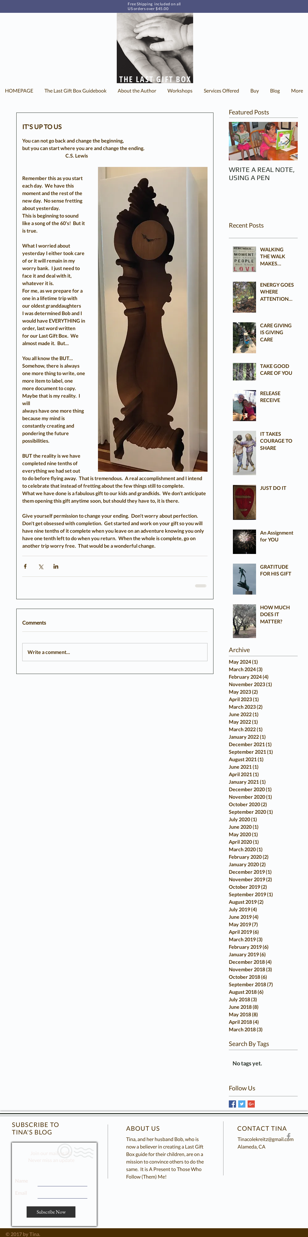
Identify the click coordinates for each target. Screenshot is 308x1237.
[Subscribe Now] (51, 1212)
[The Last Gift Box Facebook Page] (288, 1136)
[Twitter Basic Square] (241, 1104)
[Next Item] (287, 141)
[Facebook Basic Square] (232, 1104)
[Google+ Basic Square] (251, 1104)
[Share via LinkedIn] (56, 566)
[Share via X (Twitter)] (41, 566)
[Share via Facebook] (25, 566)
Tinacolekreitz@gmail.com (266, 1139)
